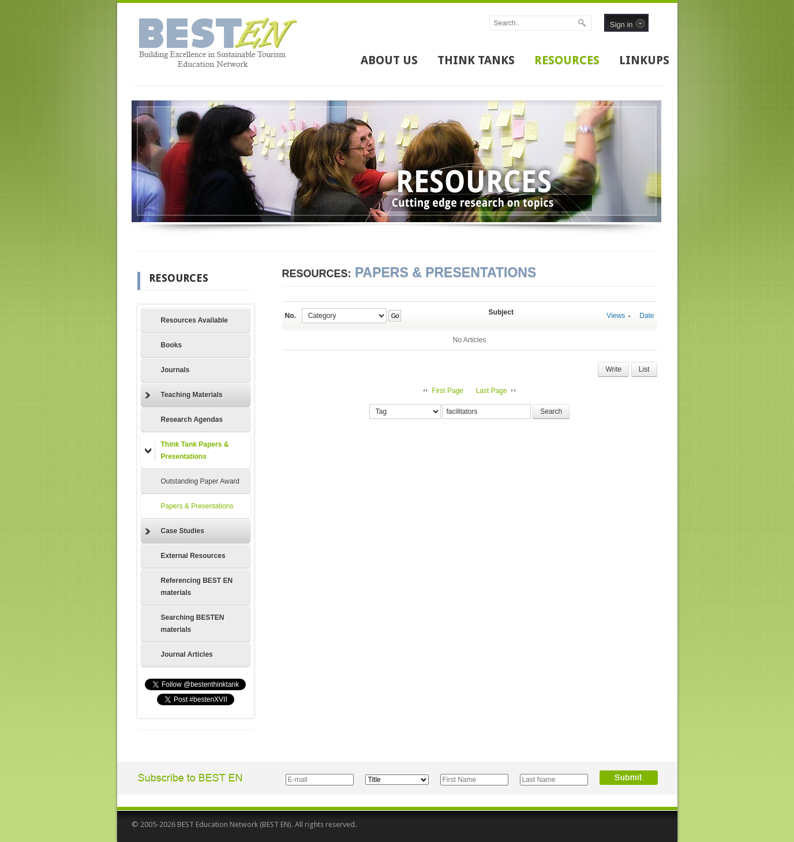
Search (551, 411)
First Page (447, 391)
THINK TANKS (476, 60)
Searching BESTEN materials (192, 623)
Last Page (491, 391)
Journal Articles (187, 654)
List (644, 369)
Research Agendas (192, 420)
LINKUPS (644, 60)
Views (618, 316)
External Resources (193, 556)
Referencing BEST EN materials (197, 587)
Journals (175, 370)
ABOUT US (389, 60)
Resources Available (195, 320)
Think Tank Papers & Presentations (187, 450)
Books (171, 345)
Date (646, 316)
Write (613, 369)
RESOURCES (567, 60)
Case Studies (174, 531)
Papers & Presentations (197, 506)
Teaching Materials (184, 395)
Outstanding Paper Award (200, 481)
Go (395, 315)
